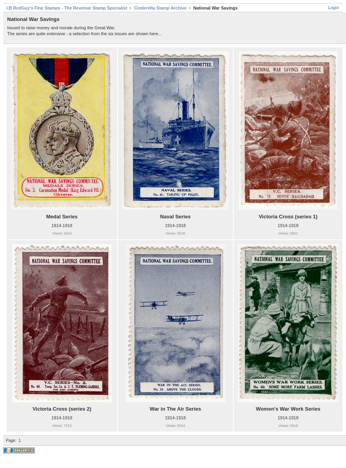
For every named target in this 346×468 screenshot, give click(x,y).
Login (333, 8)
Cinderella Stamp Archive (160, 8)
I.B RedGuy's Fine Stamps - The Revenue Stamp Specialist (66, 8)
